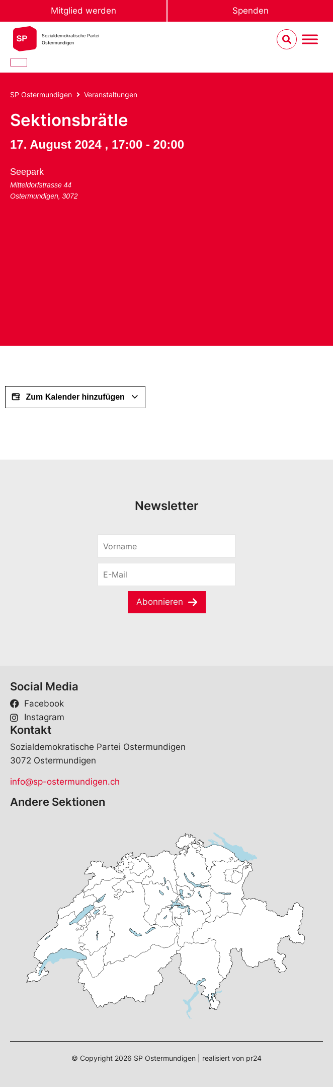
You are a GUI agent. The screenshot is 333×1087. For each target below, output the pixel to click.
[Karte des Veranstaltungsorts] (85, 280)
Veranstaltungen (110, 94)
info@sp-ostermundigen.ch (65, 782)
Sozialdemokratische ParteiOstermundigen (70, 39)
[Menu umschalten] (310, 39)
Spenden (250, 11)
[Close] (18, 62)
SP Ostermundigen (41, 94)
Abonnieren (159, 602)
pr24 (254, 1058)
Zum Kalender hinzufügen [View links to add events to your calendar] (75, 397)
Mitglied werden (83, 11)
